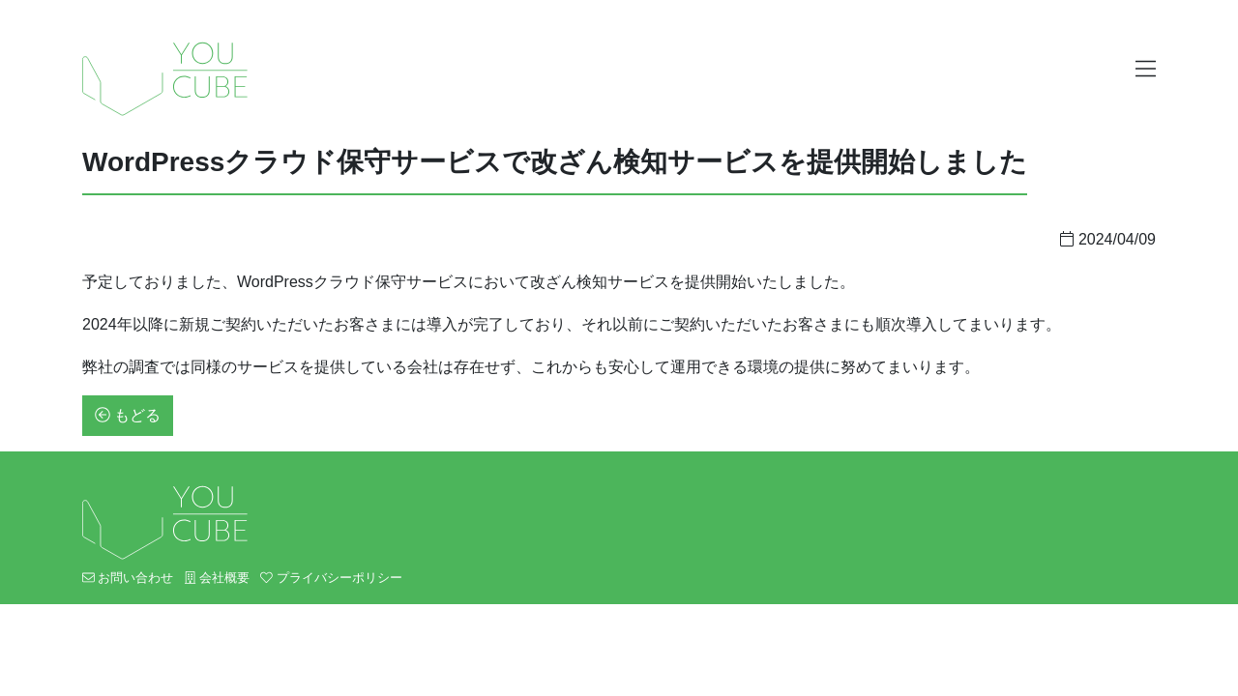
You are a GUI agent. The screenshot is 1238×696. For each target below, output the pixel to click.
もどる (128, 415)
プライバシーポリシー (330, 577)
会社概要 (217, 577)
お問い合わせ (127, 577)
